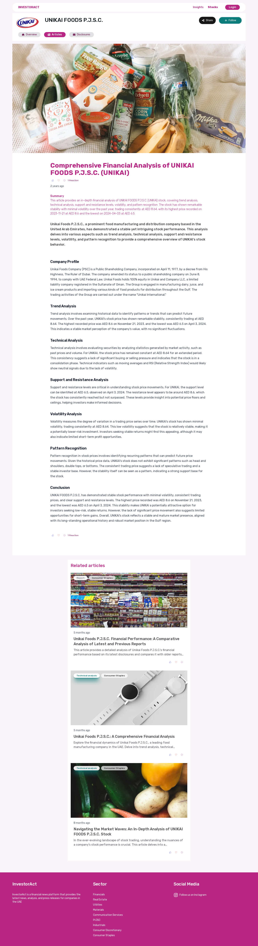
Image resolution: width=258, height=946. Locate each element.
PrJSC (96, 920)
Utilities (97, 904)
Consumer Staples (104, 935)
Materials (98, 909)
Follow (230, 20)
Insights (198, 7)
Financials (99, 894)
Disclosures (81, 34)
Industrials (99, 925)
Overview (29, 34)
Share (207, 20)
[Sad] (64, 180)
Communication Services (108, 914)
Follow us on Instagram (192, 894)
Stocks (213, 7)
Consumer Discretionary (107, 930)
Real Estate (100, 899)
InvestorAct (28, 7)
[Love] (58, 180)
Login (232, 7)
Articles (55, 34)
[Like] (52, 180)
